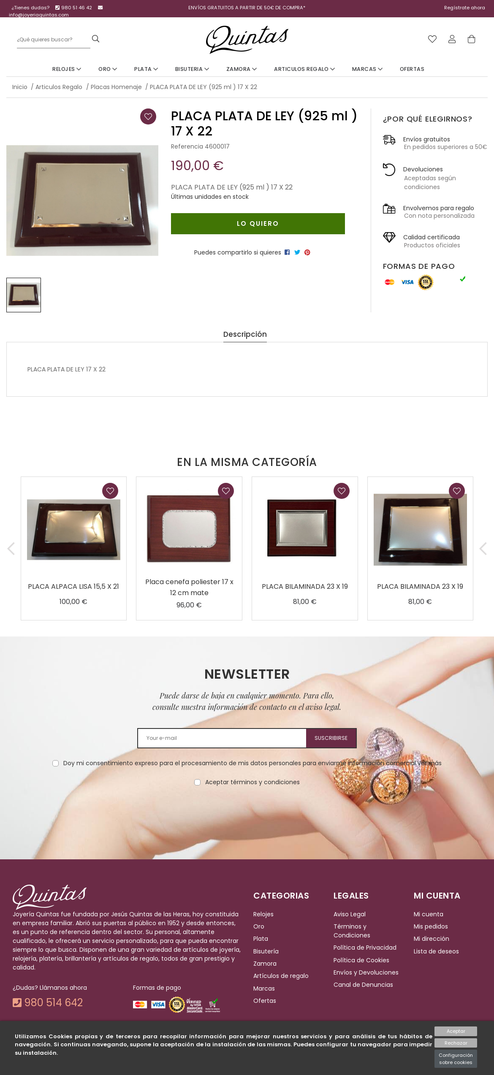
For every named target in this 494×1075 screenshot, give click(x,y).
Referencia (187, 146)
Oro (107, 69)
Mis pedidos (431, 926)
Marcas (367, 69)
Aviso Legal (350, 914)
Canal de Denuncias (363, 985)
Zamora (241, 69)
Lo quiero (258, 223)
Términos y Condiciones (352, 931)
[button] (11, 548)
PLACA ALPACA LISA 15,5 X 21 (73, 586)
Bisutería (266, 951)
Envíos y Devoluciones (366, 972)
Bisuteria (192, 69)
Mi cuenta (428, 914)
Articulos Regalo (304, 69)
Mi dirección (431, 939)
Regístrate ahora (464, 7)
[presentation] (247, 813)
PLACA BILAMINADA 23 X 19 (305, 586)
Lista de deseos (436, 951)
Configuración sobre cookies (456, 1059)
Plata (146, 69)
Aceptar (456, 1031)
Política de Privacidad (365, 948)
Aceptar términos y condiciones (252, 782)
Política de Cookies (361, 960)
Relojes (66, 69)
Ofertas (412, 69)
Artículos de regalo (281, 976)
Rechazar (456, 1043)
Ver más (429, 763)
